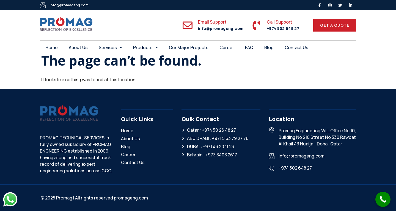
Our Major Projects (188, 47)
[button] (110, 47)
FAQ (249, 47)
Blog (269, 47)
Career (226, 47)
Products (145, 47)
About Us (78, 47)
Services (110, 47)
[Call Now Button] (383, 199)
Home (51, 47)
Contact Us (296, 47)
